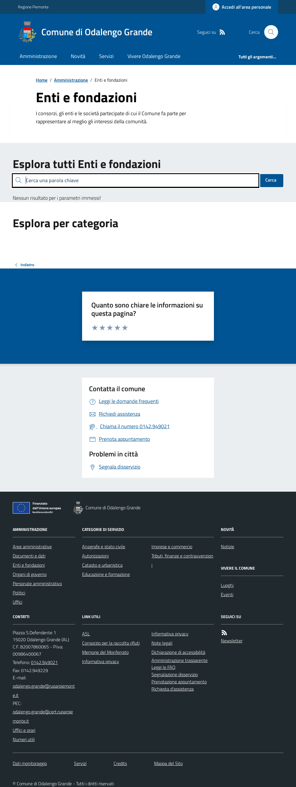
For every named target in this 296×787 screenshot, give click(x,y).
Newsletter (232, 640)
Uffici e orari (24, 730)
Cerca (270, 179)
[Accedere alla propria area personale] (242, 7)
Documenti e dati (29, 555)
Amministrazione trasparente (179, 660)
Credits (120, 763)
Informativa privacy (100, 661)
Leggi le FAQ (163, 667)
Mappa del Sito (168, 763)
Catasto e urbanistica (102, 565)
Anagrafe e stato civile (103, 546)
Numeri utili (24, 739)
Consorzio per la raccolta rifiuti (111, 642)
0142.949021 (44, 662)
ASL (86, 633)
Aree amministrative (32, 546)
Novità (78, 56)
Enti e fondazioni (29, 565)
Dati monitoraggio (30, 763)
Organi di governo (30, 574)
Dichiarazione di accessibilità (178, 652)
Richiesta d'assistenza (172, 688)
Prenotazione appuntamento (179, 681)
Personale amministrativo (37, 583)
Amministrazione (38, 56)
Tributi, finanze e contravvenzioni (182, 560)
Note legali (161, 642)
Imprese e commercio (171, 546)
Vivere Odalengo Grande (153, 56)
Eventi (227, 594)
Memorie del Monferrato (105, 652)
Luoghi (227, 585)
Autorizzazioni (95, 555)
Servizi (106, 56)
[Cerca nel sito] (269, 32)
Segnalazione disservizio (174, 674)
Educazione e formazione (106, 574)
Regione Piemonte (33, 7)
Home (41, 80)
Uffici (17, 601)
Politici (19, 592)
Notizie (227, 546)
